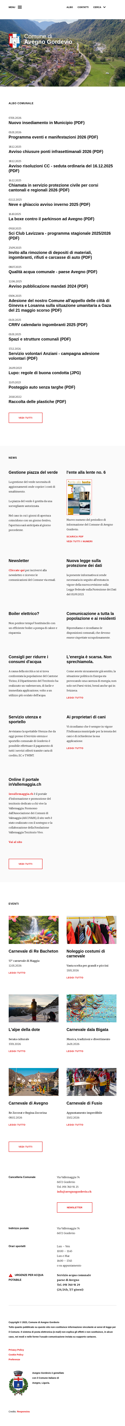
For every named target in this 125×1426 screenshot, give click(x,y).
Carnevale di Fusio (84, 1103)
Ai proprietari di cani (86, 717)
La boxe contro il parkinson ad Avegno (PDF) (51, 219)
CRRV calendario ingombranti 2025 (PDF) (48, 324)
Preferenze (14, 1359)
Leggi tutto (75, 697)
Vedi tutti (25, 417)
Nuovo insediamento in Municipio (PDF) (47, 122)
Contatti (83, 7)
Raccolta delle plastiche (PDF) (37, 401)
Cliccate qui (17, 570)
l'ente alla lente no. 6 (86, 472)
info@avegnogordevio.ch (74, 1191)
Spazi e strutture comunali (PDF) (40, 339)
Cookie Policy (16, 1354)
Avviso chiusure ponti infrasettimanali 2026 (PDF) (56, 151)
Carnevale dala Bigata (87, 1029)
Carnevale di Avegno (28, 1103)
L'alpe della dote (24, 1029)
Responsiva (23, 1411)
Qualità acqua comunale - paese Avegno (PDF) (53, 271)
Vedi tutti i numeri (80, 541)
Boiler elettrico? (24, 613)
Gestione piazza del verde (33, 472)
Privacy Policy (16, 1350)
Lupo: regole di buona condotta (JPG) (45, 372)
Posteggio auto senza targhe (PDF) (42, 387)
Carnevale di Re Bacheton (33, 951)
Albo (70, 7)
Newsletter (19, 560)
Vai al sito (15, 842)
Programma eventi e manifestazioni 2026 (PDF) (53, 137)
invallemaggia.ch (21, 793)
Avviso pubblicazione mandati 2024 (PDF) (48, 286)
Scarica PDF (75, 536)
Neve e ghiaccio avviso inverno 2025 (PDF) (49, 204)
